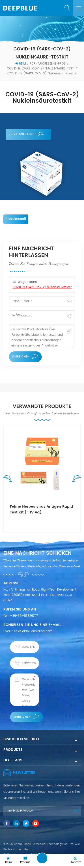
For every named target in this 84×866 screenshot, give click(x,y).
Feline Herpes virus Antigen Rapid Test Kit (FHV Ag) (41, 509)
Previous (8, 479)
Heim (20, 64)
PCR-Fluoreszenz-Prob (48, 63)
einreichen (25, 356)
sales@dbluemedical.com (33, 631)
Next (75, 479)
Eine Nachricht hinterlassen (42, 858)
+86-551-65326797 (24, 616)
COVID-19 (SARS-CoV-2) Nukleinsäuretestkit (42, 287)
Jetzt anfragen (26, 134)
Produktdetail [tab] (16, 219)
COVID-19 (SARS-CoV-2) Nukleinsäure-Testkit (42, 68)
